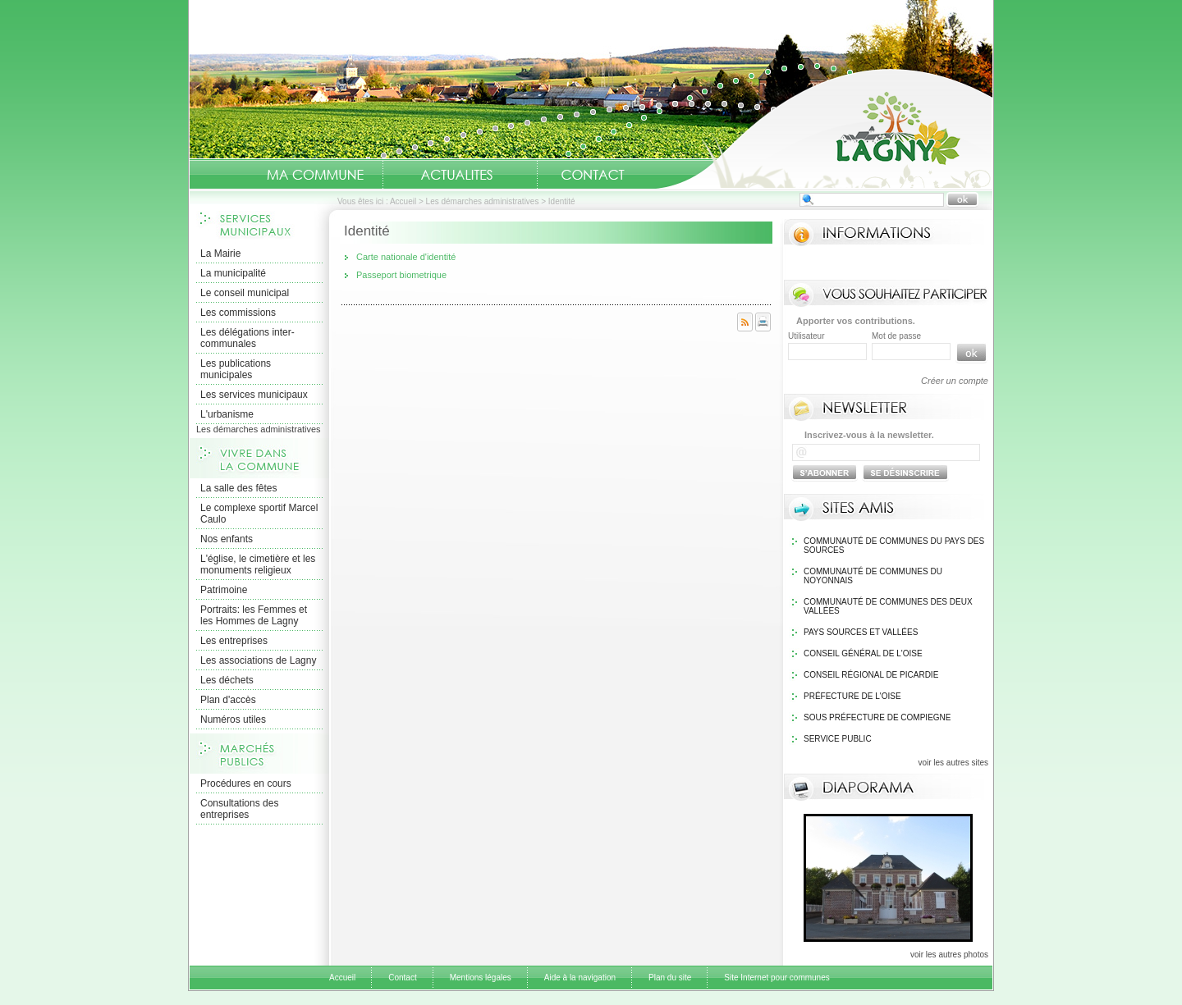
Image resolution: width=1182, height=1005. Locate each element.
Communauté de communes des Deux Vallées (888, 606)
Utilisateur (806, 335)
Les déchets (227, 680)
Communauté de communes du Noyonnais (873, 576)
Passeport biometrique (401, 275)
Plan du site (669, 977)
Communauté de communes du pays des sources (894, 546)
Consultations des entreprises (239, 808)
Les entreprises (234, 640)
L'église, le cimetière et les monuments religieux (257, 564)
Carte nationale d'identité (406, 257)
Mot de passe (896, 335)
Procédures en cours (245, 783)
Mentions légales (480, 977)
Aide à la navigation (580, 977)
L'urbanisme (227, 414)
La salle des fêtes (238, 488)
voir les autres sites (953, 762)
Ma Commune (315, 175)
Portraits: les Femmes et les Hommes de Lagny (253, 615)
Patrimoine (223, 590)
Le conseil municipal (244, 293)
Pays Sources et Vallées (861, 632)
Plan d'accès (228, 700)
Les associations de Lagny (258, 660)
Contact (593, 175)
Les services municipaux (254, 394)
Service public (838, 738)
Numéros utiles (233, 719)
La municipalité (233, 273)
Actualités (456, 175)
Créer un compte (954, 381)
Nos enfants (226, 539)
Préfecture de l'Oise (852, 696)
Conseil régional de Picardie (871, 674)
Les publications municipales (235, 369)
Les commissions (238, 312)
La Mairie (220, 253)
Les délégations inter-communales (247, 338)
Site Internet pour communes (776, 977)
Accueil (824, 128)
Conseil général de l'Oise (863, 653)
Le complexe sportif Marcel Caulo (259, 513)
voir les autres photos (949, 954)
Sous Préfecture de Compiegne (877, 717)
